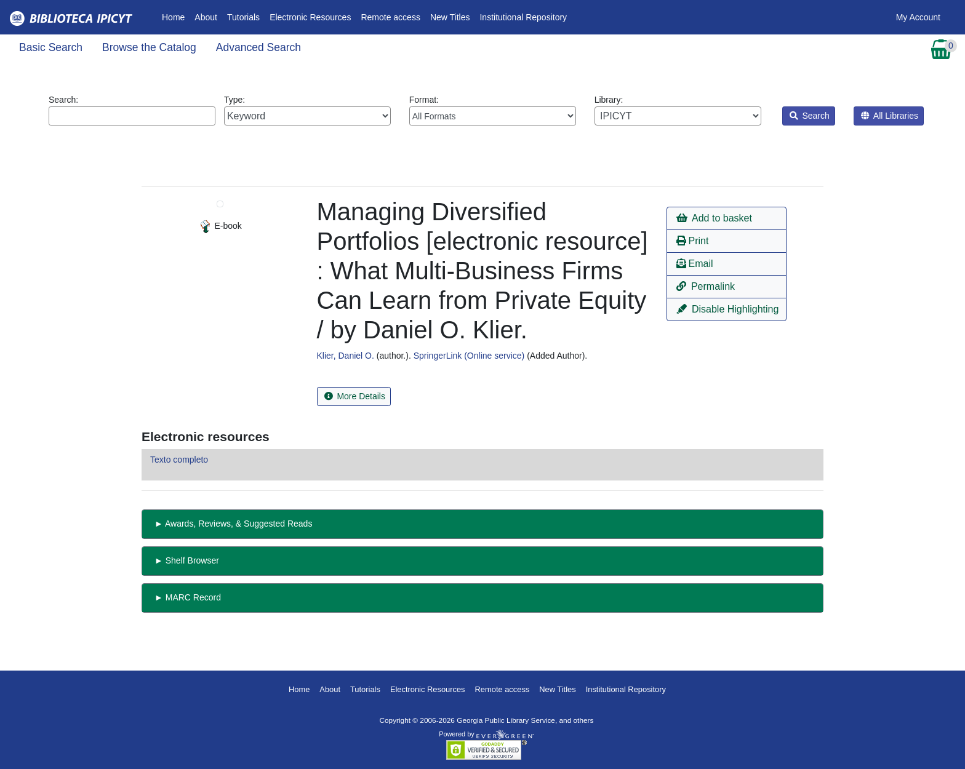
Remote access (390, 17)
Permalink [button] (705, 286)
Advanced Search (258, 47)
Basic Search (50, 47)
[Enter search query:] (132, 116)
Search (810, 116)
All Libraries (889, 116)
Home (176, 16)
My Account (918, 17)
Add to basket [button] (713, 218)
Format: (492, 110)
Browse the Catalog (149, 47)
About (205, 17)
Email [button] (694, 263)
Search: (132, 110)
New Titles (450, 17)
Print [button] (692, 241)
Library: (678, 110)
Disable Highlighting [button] (727, 309)
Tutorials (243, 17)
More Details (354, 396)
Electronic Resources (310, 17)
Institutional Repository (523, 17)
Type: (307, 110)
